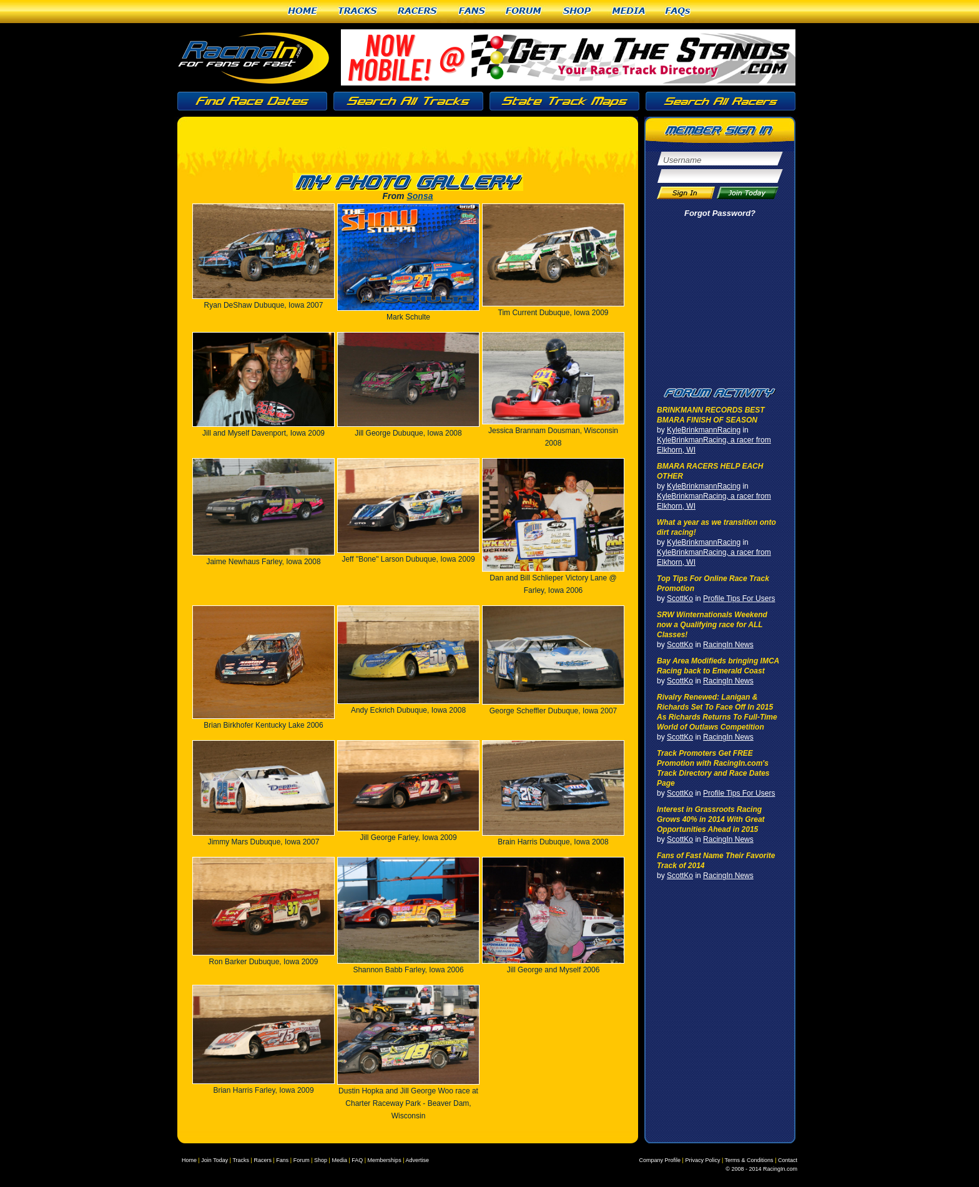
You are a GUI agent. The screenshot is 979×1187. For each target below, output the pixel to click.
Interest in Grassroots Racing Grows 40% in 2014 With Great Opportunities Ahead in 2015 (711, 819)
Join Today (214, 1160)
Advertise (417, 1160)
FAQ (357, 1160)
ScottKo (680, 598)
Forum (524, 11)
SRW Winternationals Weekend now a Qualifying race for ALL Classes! (712, 624)
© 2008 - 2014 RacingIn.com (761, 1169)
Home (302, 11)
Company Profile (660, 1160)
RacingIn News (728, 644)
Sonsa (419, 196)
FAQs (678, 11)
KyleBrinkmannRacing (703, 430)
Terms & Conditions (749, 1160)
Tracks (358, 11)
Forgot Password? (719, 213)
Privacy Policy (702, 1160)
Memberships (384, 1160)
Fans (472, 11)
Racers (418, 11)
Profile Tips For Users (739, 598)
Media (629, 11)
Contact (787, 1160)
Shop (577, 11)
